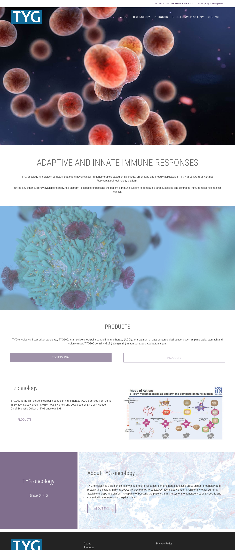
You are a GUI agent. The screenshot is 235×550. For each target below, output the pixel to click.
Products (89, 547)
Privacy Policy (164, 543)
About (87, 543)
